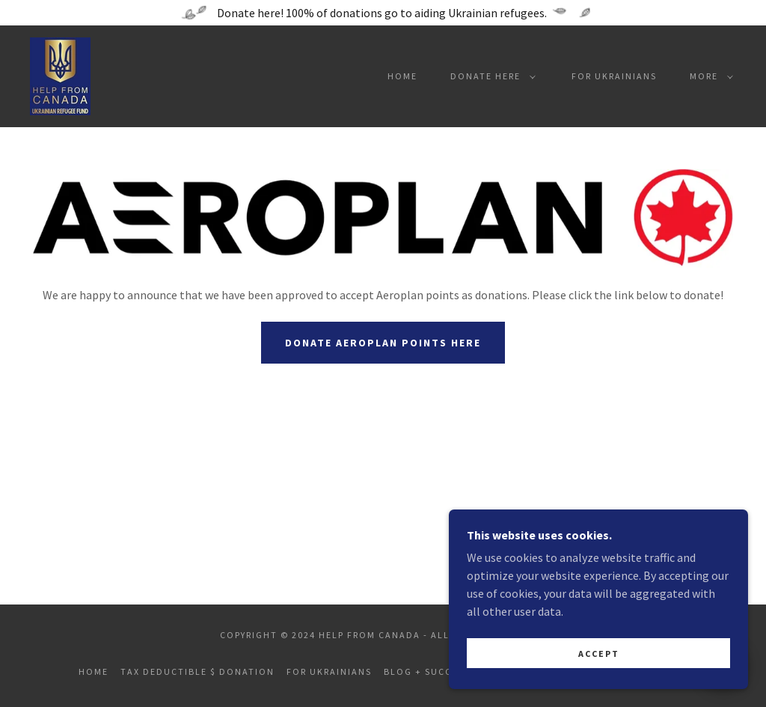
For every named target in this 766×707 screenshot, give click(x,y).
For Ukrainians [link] (614, 76)
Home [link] (402, 76)
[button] (490, 76)
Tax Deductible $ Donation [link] (197, 671)
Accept (598, 653)
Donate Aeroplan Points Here (383, 342)
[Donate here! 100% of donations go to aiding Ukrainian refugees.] (383, 12)
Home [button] (93, 671)
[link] (60, 74)
